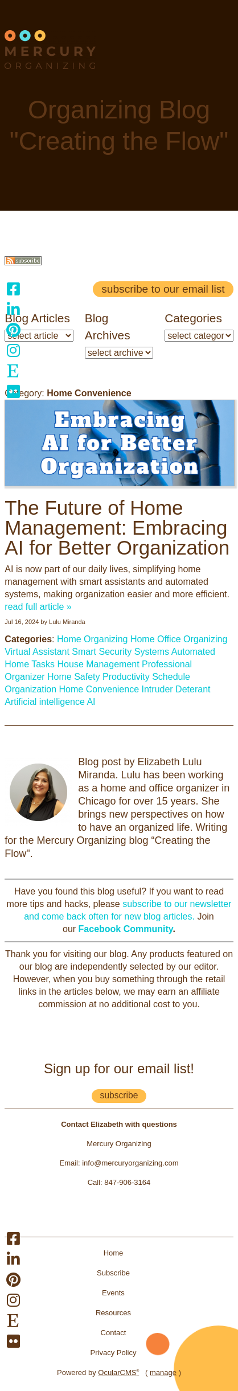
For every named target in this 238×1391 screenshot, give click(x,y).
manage (163, 1372)
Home (114, 1253)
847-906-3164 (127, 1182)
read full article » (38, 607)
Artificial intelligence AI (50, 702)
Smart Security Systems (120, 651)
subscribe (119, 1095)
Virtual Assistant (37, 651)
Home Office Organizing (178, 639)
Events (113, 1293)
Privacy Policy (114, 1352)
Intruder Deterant (176, 689)
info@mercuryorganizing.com (130, 1163)
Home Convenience (99, 689)
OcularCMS (118, 1372)
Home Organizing (92, 639)
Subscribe (113, 1273)
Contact (113, 1332)
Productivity (126, 677)
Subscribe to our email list (162, 289)
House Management (98, 664)
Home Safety (73, 677)
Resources (113, 1312)
